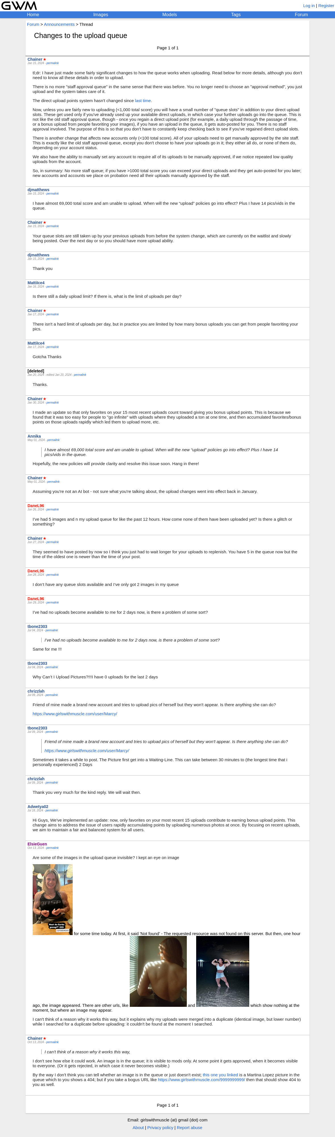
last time (143, 100)
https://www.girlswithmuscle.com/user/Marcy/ (75, 713)
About (138, 1127)
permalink (53, 63)
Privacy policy (160, 1127)
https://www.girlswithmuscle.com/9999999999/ (201, 1079)
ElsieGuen (37, 844)
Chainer (35, 59)
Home (33, 14)
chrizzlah (36, 691)
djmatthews (38, 189)
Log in (309, 5)
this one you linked (220, 1074)
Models (169, 14)
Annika (34, 436)
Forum (301, 14)
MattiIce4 (36, 282)
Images (100, 14)
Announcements (59, 24)
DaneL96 (36, 505)
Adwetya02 (38, 806)
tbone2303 (37, 626)
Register (326, 5)
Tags (236, 14)
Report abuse (189, 1127)
